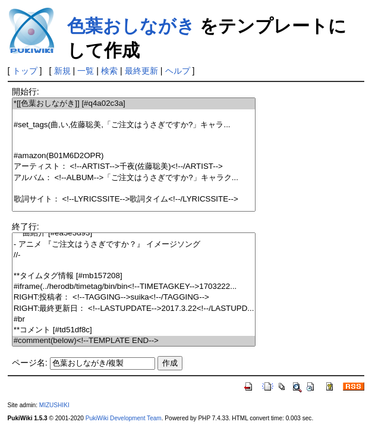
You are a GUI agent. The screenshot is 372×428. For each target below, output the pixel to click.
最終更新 (141, 70)
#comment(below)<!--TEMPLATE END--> (134, 341)
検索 (109, 70)
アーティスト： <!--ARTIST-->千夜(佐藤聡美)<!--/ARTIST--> (134, 166)
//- (134, 255)
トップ (24, 70)
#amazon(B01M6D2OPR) (134, 156)
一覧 (85, 70)
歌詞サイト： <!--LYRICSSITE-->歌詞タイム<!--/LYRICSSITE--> (134, 199)
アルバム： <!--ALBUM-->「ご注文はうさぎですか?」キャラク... (134, 178)
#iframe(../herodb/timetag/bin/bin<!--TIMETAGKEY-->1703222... (134, 287)
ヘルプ (177, 70)
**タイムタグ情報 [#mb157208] (134, 276)
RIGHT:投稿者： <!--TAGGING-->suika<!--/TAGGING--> (134, 297)
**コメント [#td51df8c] (134, 330)
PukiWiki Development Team (124, 418)
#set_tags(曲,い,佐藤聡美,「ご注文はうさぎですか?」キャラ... (134, 125)
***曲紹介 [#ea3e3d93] (134, 233)
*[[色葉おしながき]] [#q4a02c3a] (134, 103)
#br (134, 319)
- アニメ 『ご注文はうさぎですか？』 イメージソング (134, 244)
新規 (62, 70)
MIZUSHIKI (54, 405)
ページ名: (30, 362)
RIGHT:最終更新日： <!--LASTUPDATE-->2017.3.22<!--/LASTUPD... (134, 308)
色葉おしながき (131, 26)
